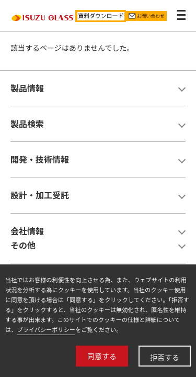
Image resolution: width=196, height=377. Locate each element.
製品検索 (27, 123)
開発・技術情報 (39, 159)
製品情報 (27, 88)
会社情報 (27, 231)
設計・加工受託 (39, 194)
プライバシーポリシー (46, 329)
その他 (23, 245)
